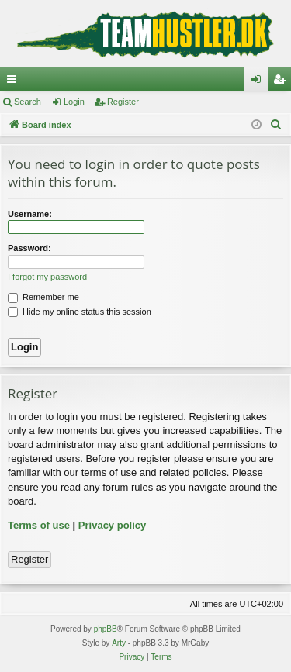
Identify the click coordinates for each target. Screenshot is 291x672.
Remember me (43, 297)
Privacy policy (112, 525)
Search (27, 101)
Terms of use (39, 525)
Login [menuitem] (259, 82)
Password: (29, 248)
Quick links (14, 82)
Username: (30, 214)
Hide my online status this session (79, 311)
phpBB (105, 629)
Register (123, 101)
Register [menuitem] (283, 82)
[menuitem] (276, 124)
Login (74, 101)
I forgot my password (47, 276)
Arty (119, 643)
